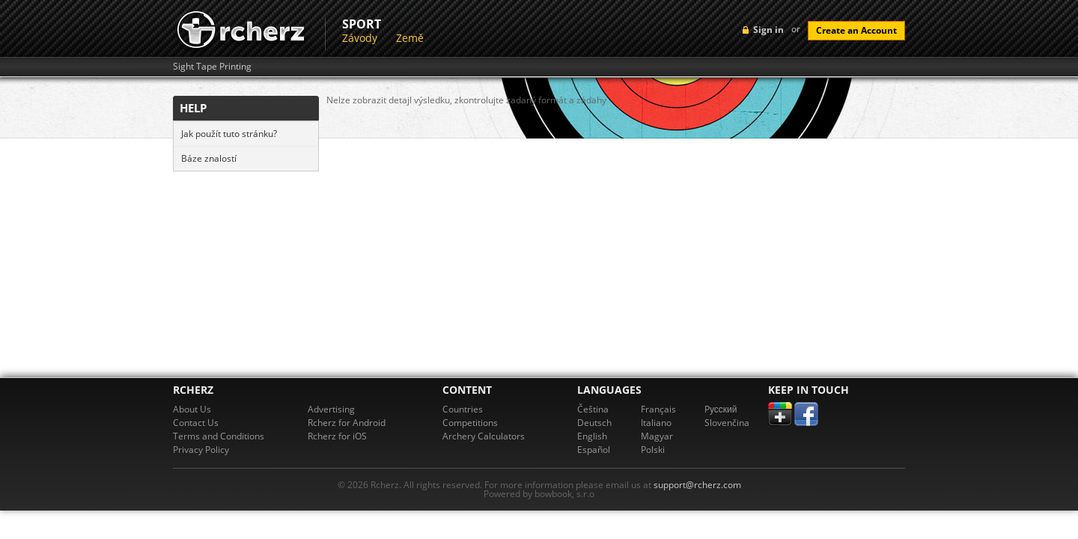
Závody (359, 38)
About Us (192, 409)
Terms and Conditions (218, 436)
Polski (653, 449)
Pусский (720, 409)
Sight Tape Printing (212, 66)
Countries (462, 409)
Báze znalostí (209, 158)
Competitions (470, 422)
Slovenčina (726, 422)
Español (593, 449)
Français (658, 409)
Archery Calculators (483, 436)
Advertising (331, 409)
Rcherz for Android (347, 422)
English (592, 436)
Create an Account (856, 30)
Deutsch (594, 422)
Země (410, 38)
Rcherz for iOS (337, 436)
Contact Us (196, 422)
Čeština (593, 409)
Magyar (657, 436)
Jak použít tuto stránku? (229, 133)
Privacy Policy (201, 449)
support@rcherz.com (697, 484)
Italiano (656, 422)
